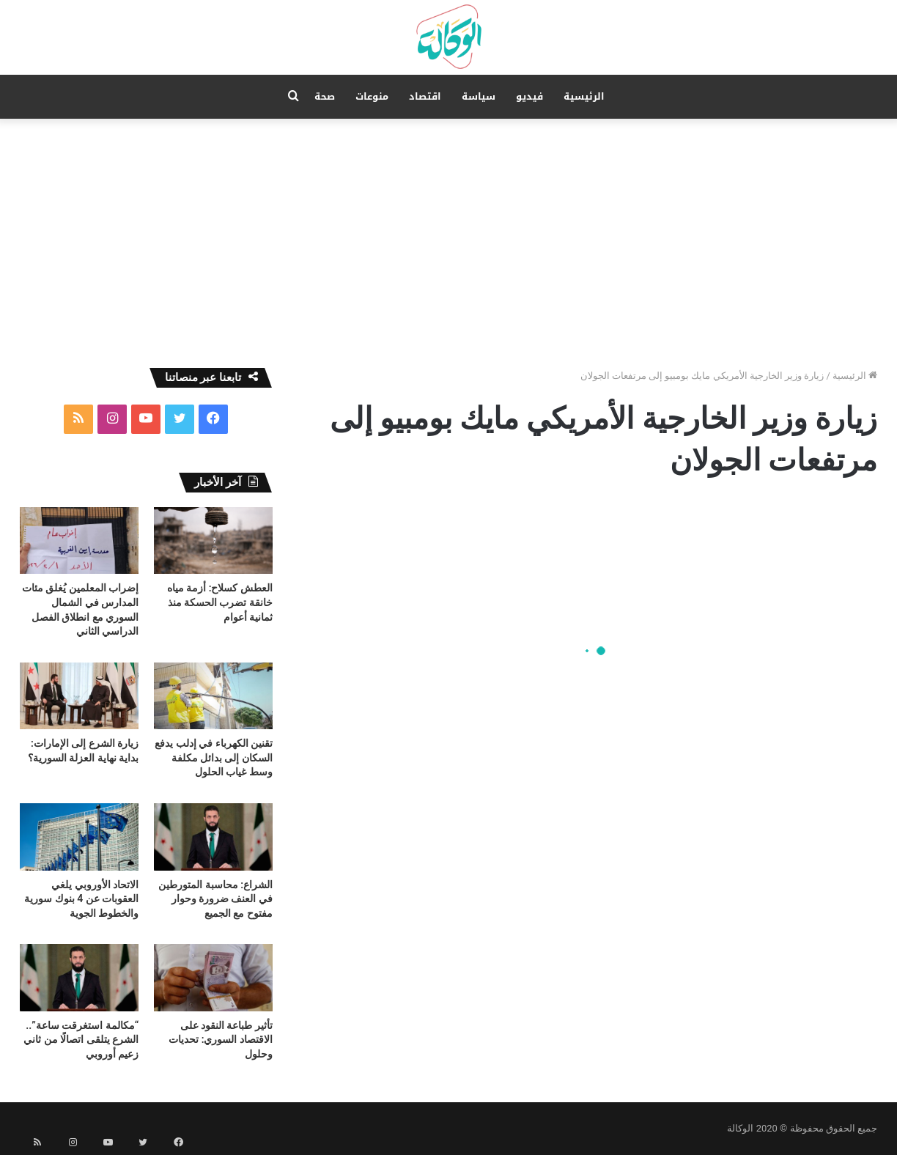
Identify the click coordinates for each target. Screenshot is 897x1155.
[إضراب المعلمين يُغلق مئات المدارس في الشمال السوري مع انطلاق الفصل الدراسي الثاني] (79, 540)
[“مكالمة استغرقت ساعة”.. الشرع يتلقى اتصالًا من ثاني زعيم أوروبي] (79, 977)
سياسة (478, 96)
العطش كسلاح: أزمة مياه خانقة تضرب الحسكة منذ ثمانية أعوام (220, 602)
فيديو (529, 96)
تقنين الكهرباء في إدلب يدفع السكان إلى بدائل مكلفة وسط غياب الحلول (214, 757)
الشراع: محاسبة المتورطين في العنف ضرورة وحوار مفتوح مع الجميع (215, 899)
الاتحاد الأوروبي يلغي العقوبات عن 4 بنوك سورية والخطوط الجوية (81, 899)
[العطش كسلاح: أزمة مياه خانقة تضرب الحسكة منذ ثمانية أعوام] (213, 540)
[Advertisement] (448, 243)
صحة (324, 96)
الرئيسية (584, 96)
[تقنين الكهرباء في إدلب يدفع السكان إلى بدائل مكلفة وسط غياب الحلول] (213, 696)
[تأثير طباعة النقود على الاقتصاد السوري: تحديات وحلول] (213, 977)
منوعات (371, 96)
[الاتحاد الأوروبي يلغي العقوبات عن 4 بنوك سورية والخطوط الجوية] (79, 836)
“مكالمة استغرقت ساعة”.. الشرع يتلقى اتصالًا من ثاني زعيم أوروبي (81, 1039)
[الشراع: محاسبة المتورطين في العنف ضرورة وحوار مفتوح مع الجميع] (213, 836)
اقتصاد (425, 96)
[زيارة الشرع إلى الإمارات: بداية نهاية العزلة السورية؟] (79, 696)
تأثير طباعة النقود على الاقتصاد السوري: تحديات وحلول (221, 1039)
